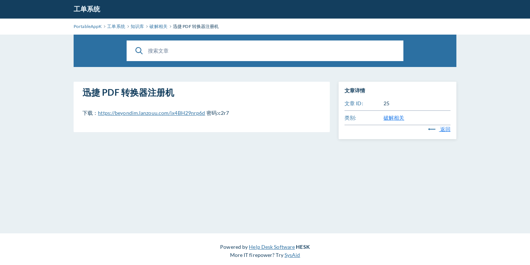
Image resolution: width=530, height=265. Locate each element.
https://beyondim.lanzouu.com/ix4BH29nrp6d (151, 113)
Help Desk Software (272, 247)
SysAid (292, 255)
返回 (439, 129)
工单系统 (87, 9)
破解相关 (394, 117)
